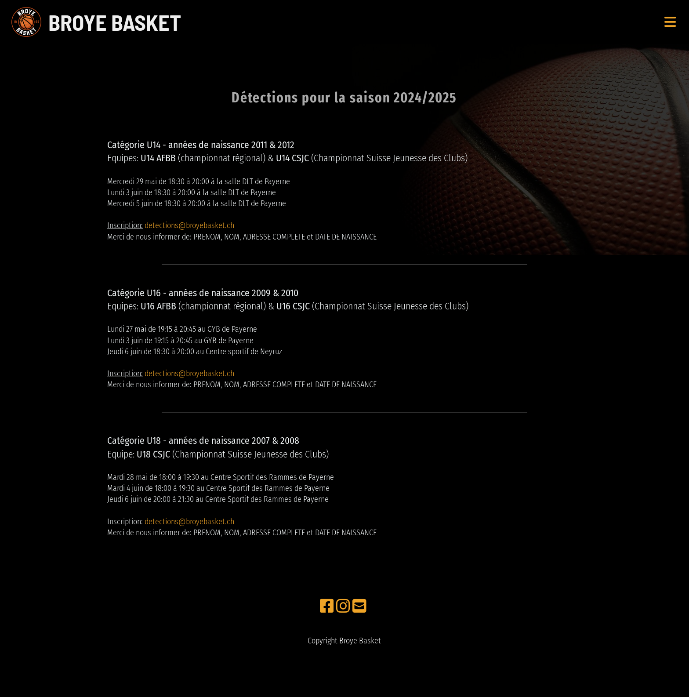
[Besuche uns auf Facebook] (327, 606)
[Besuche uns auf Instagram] (343, 606)
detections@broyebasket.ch (189, 225)
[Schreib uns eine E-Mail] (359, 606)
